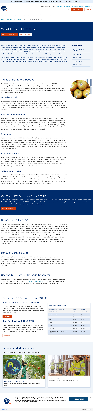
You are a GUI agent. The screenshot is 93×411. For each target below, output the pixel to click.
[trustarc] (88, 409)
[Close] (91, 1)
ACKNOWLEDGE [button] (79, 399)
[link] (4, 8)
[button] (77, 9)
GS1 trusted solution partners (35, 281)
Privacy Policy (4, 409)
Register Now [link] (76, 1)
